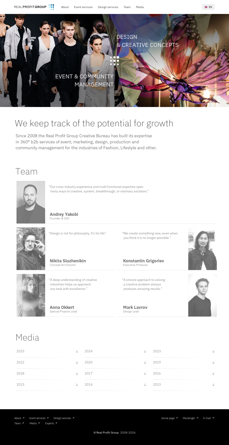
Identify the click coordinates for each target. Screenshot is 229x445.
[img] (34, 7)
